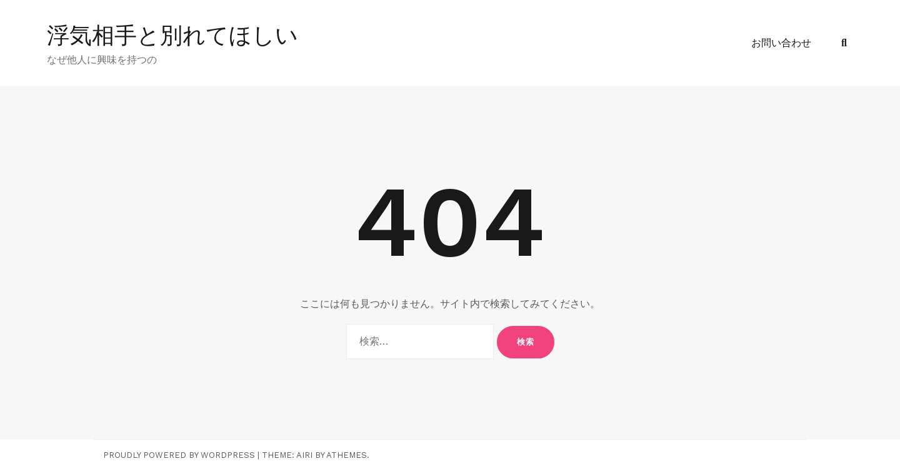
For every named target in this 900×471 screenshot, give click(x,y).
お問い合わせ (781, 43)
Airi (304, 455)
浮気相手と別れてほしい (172, 36)
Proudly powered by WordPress (179, 455)
